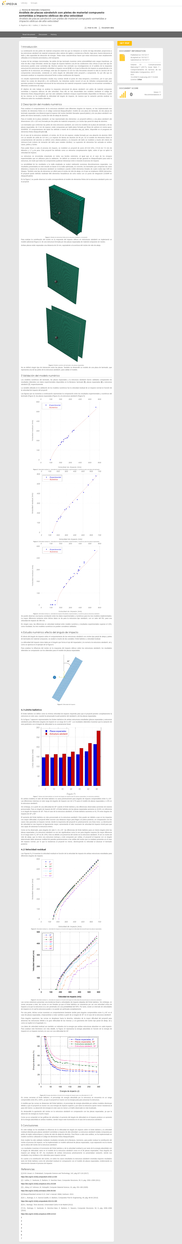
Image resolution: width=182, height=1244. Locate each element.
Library (24, 3)
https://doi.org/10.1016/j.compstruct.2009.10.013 (38, 1214)
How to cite (91, 27)
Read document (29, 34)
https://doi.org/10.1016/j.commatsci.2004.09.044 (38, 1191)
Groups (34, 3)
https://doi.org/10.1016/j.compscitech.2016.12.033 (39, 1177)
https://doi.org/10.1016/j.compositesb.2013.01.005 (39, 1201)
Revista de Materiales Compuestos (36, 10)
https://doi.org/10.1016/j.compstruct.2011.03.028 (38, 1184)
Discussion (43, 34)
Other (139, 79)
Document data (106, 27)
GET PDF (124, 43)
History (54, 34)
